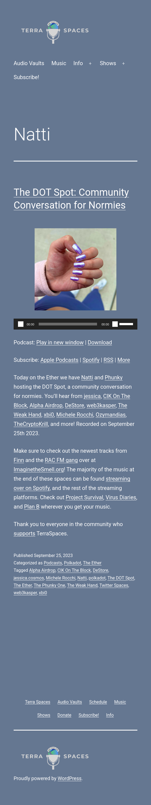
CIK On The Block (74, 570)
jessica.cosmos (29, 578)
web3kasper (101, 405)
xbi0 (49, 414)
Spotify (91, 360)
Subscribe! (26, 77)
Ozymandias (111, 414)
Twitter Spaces (113, 585)
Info (78, 63)
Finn (19, 460)
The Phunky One (49, 585)
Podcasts (53, 562)
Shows (108, 63)
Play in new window (60, 342)
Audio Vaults (29, 63)
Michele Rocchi (74, 414)
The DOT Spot (120, 578)
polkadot (97, 578)
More (123, 360)
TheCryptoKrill (31, 424)
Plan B (32, 506)
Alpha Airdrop (45, 405)
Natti (87, 377)
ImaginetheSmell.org (39, 469)
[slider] (68, 324)
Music (59, 63)
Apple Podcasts (59, 360)
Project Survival (84, 497)
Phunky (113, 377)
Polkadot (72, 562)
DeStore (74, 405)
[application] (75, 324)
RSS (108, 360)
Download (100, 342)
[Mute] (115, 324)
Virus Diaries (120, 497)
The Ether (92, 562)
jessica (92, 396)
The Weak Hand (82, 585)
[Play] (20, 324)
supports (24, 533)
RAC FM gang (61, 460)
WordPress (69, 778)
